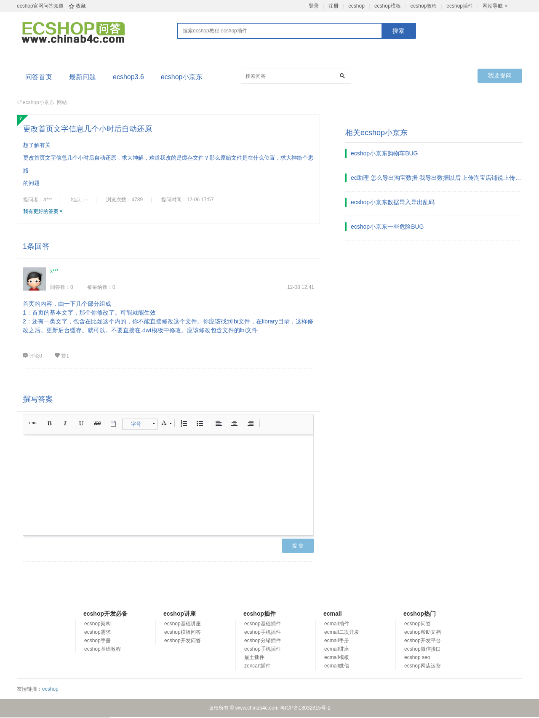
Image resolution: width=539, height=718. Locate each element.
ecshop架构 (97, 624)
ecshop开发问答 (182, 640)
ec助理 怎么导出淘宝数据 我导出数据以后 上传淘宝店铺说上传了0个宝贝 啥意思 (437, 177)
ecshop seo (417, 657)
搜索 (398, 30)
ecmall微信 (336, 666)
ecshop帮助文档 (422, 632)
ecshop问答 (417, 624)
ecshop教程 (424, 6)
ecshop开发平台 (422, 640)
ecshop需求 (97, 632)
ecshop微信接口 (422, 649)
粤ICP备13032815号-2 (305, 708)
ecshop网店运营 (422, 666)
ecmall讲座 (336, 649)
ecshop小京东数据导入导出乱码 (393, 202)
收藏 (81, 6)
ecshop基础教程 (102, 649)
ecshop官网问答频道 (40, 6)
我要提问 (500, 75)
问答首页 (38, 76)
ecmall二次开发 (341, 632)
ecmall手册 (336, 640)
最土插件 (254, 657)
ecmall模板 (336, 657)
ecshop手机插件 (262, 632)
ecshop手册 (97, 640)
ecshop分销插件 (262, 640)
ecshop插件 (459, 6)
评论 (32, 356)
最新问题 (82, 76)
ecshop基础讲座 (182, 624)
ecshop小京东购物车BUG (384, 153)
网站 (62, 102)
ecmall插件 (336, 624)
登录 (314, 6)
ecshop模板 (387, 6)
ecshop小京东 (182, 76)
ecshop (356, 6)
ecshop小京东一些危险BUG (387, 226)
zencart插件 (257, 666)
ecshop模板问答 (182, 632)
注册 (333, 6)
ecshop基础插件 (262, 624)
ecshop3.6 (128, 76)
